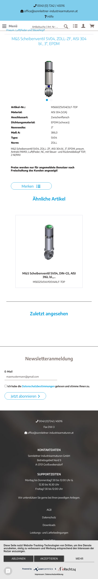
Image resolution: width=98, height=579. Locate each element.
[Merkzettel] (74, 26)
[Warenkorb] (92, 26)
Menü (9, 25)
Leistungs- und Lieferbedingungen (49, 532)
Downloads (49, 525)
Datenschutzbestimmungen (38, 386)
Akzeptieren (49, 558)
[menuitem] (9, 26)
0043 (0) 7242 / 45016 (49, 5)
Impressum (39, 574)
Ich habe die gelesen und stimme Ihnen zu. (47, 386)
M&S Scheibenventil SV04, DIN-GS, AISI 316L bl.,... (49, 275)
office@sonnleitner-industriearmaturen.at (51, 11)
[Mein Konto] (83, 26)
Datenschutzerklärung (54, 574)
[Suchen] (66, 26)
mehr (79, 558)
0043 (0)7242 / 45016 (49, 421)
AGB (49, 509)
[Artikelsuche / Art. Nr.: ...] (50, 26)
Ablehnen (18, 558)
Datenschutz (49, 517)
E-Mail (9, 371)
